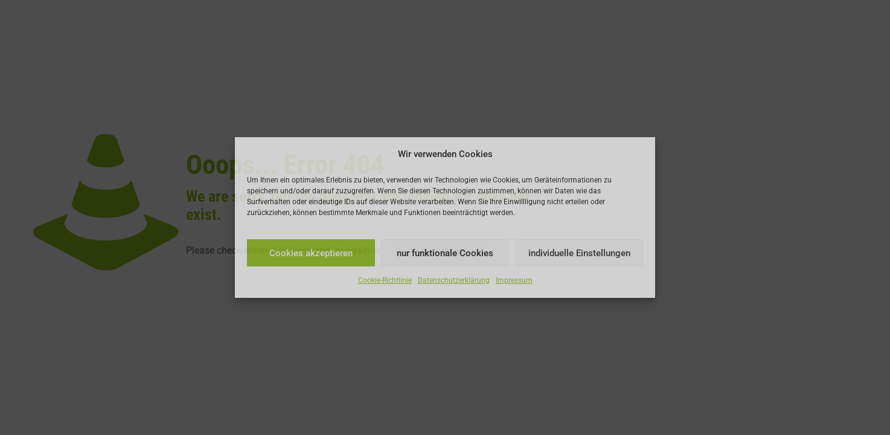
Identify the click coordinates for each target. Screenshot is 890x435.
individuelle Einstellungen (579, 253)
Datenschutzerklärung (454, 280)
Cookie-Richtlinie (385, 280)
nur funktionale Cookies (445, 253)
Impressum (514, 280)
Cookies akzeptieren (311, 253)
